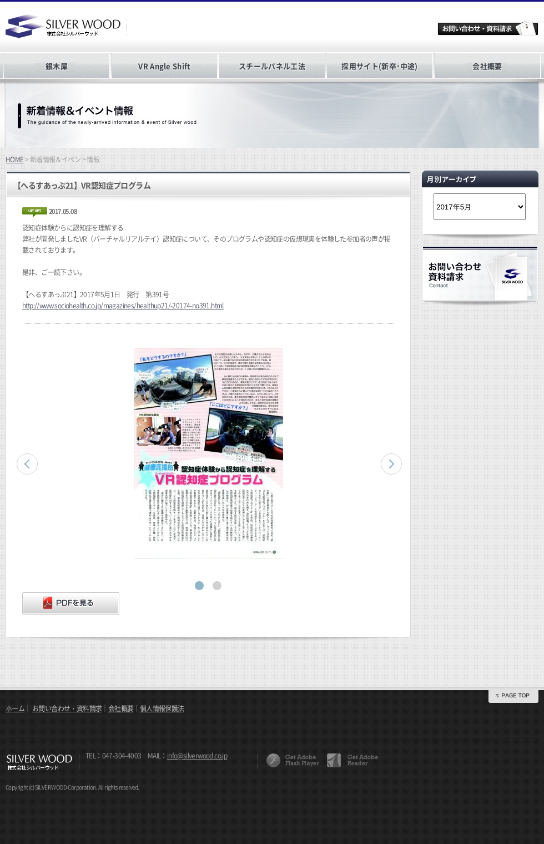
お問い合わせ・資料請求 (67, 708)
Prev (27, 464)
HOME (15, 159)
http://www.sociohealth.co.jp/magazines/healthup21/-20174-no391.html (123, 306)
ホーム (15, 708)
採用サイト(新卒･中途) (379, 66)
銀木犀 (57, 66)
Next (391, 464)
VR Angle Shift (164, 66)
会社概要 (487, 66)
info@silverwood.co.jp (197, 756)
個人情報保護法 (162, 708)
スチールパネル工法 (272, 66)
